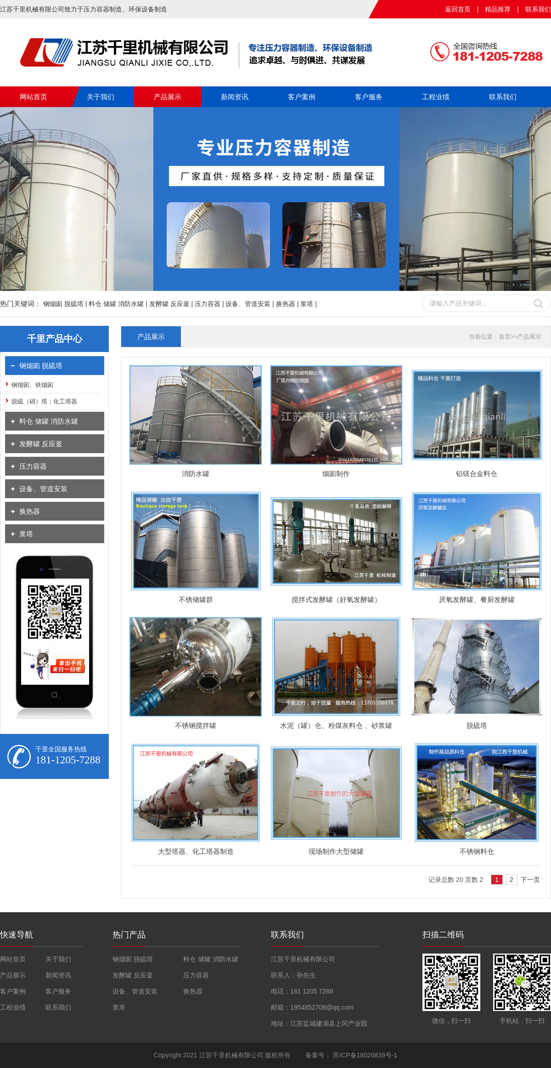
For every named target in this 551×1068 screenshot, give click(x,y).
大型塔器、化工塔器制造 (196, 851)
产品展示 (167, 97)
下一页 (530, 879)
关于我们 (100, 97)
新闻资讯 (234, 97)
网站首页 (33, 97)
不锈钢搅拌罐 (195, 725)
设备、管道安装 (43, 489)
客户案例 (301, 97)
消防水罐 (195, 473)
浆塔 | (308, 303)
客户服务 (368, 97)
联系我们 (538, 9)
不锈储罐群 (196, 599)
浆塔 (26, 534)
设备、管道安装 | (250, 303)
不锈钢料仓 (477, 851)
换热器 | (288, 303)
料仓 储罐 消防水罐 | (119, 303)
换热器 (29, 511)
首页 (505, 336)
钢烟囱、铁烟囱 (32, 384)
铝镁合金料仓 (476, 473)
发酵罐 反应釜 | (172, 303)
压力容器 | (210, 303)
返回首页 (458, 9)
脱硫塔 (477, 725)
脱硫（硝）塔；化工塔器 (44, 401)
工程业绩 (436, 97)
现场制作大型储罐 (336, 851)
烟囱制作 (336, 473)
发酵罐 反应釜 (40, 444)
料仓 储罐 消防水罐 (48, 421)
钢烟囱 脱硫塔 (40, 365)
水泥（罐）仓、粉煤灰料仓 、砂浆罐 (336, 725)
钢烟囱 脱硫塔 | (66, 303)
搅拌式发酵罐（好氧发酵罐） (336, 599)
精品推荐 (498, 9)
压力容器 (33, 466)
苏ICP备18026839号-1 (364, 1055)
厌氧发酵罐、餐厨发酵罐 (477, 599)
